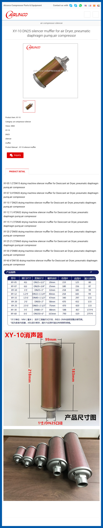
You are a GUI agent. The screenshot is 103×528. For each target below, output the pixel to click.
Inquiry (15, 155)
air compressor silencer (51, 23)
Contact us (58, 5)
